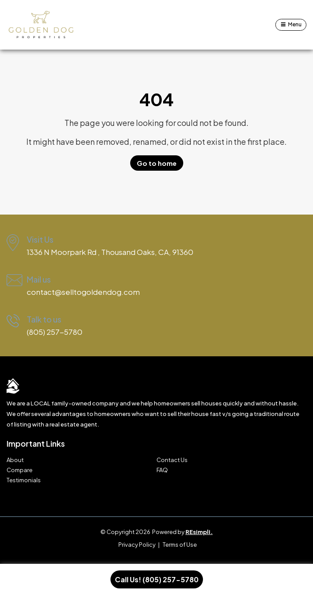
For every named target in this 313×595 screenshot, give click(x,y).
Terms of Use (180, 544)
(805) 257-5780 (54, 332)
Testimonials (24, 480)
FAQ (162, 470)
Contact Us (172, 460)
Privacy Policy (137, 544)
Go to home (157, 163)
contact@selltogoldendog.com (83, 292)
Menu (295, 24)
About (15, 460)
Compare (19, 470)
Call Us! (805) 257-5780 (157, 579)
